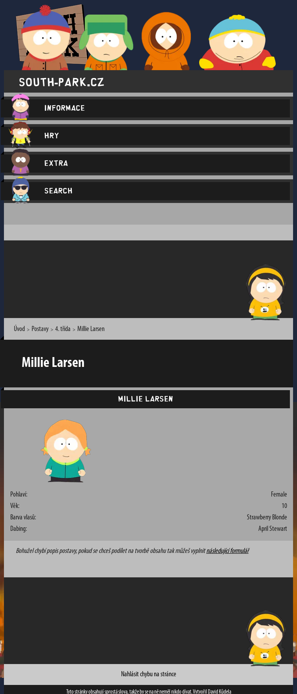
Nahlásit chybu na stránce (148, 674)
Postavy (40, 329)
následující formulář (227, 551)
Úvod (19, 329)
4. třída (63, 329)
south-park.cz (62, 81)
